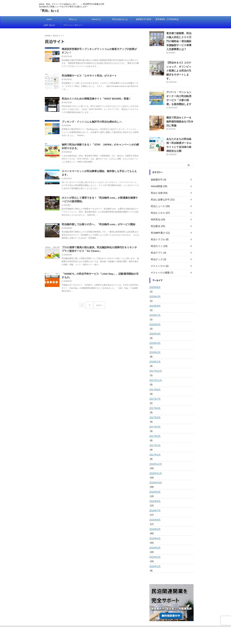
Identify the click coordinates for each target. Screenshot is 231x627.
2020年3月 (154, 280)
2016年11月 (154, 457)
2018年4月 (154, 317)
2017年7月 (154, 382)
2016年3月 (154, 531)
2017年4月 (154, 410)
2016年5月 (154, 512)
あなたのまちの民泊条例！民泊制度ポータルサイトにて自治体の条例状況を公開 (179, 130)
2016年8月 (154, 484)
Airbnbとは (96, 19)
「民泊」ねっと (49, 10)
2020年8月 (154, 270)
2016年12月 (154, 447)
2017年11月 (154, 364)
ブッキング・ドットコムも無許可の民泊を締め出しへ (90, 123)
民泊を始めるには (120, 19)
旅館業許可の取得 (143, 19)
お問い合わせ (49, 25)
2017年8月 (154, 373)
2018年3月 (154, 326)
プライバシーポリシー (72, 25)
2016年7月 (154, 494)
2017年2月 (154, 429)
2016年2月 (154, 540)
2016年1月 (154, 550)
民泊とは (73, 19)
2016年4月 (154, 522)
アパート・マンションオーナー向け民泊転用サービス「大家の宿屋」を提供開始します (179, 88)
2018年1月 (154, 345)
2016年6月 (154, 503)
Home (49, 19)
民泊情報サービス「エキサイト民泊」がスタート (88, 76)
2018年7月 (154, 298)
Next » (98, 308)
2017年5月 (154, 401)
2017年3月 (154, 419)
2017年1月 (154, 438)
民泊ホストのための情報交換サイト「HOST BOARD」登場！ (94, 99)
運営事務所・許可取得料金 (167, 19)
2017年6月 (154, 391)
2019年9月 (154, 289)
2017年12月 (154, 354)
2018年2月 (154, 336)
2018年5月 (154, 308)
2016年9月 (154, 475)
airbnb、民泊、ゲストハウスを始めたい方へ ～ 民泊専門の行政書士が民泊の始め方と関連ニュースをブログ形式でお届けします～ (115, 613)
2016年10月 (154, 466)
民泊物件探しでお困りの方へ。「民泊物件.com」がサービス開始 (96, 228)
